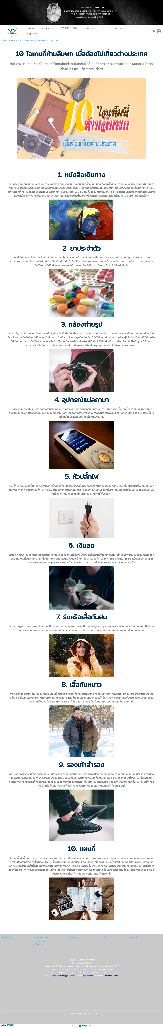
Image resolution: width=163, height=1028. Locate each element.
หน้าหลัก (5, 40)
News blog (14, 40)
